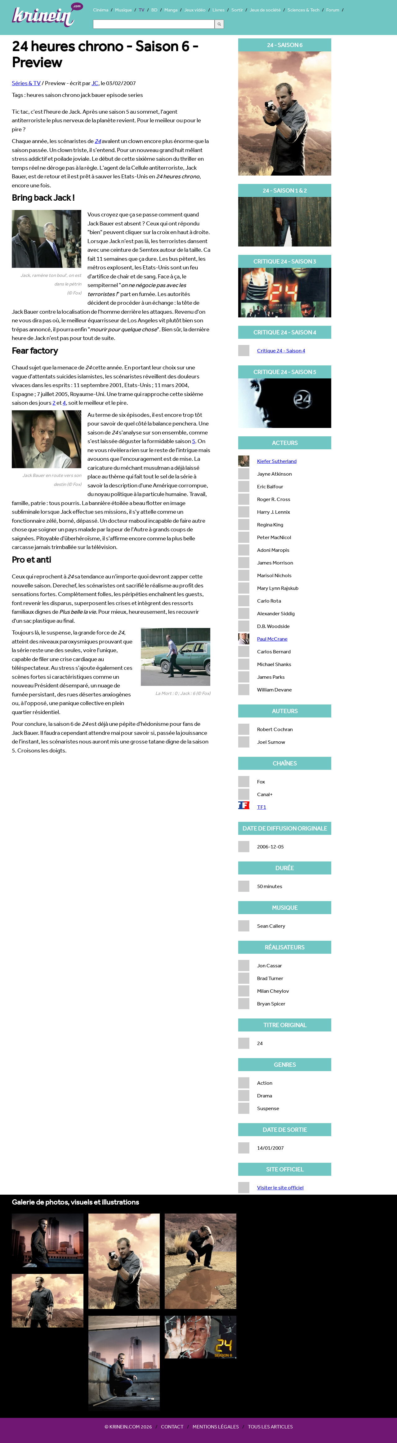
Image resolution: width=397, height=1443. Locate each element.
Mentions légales (216, 1426)
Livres (218, 10)
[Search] (154, 24)
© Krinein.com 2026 (128, 1426)
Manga (170, 10)
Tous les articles (270, 1426)
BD (154, 10)
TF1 (261, 807)
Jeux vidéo (195, 10)
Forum (332, 10)
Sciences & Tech (303, 10)
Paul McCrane (272, 638)
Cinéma (100, 10)
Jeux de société (265, 10)
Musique (123, 10)
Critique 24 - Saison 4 (281, 350)
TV (142, 10)
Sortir (237, 10)
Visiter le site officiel (280, 1187)
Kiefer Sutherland (277, 461)
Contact (172, 1426)
